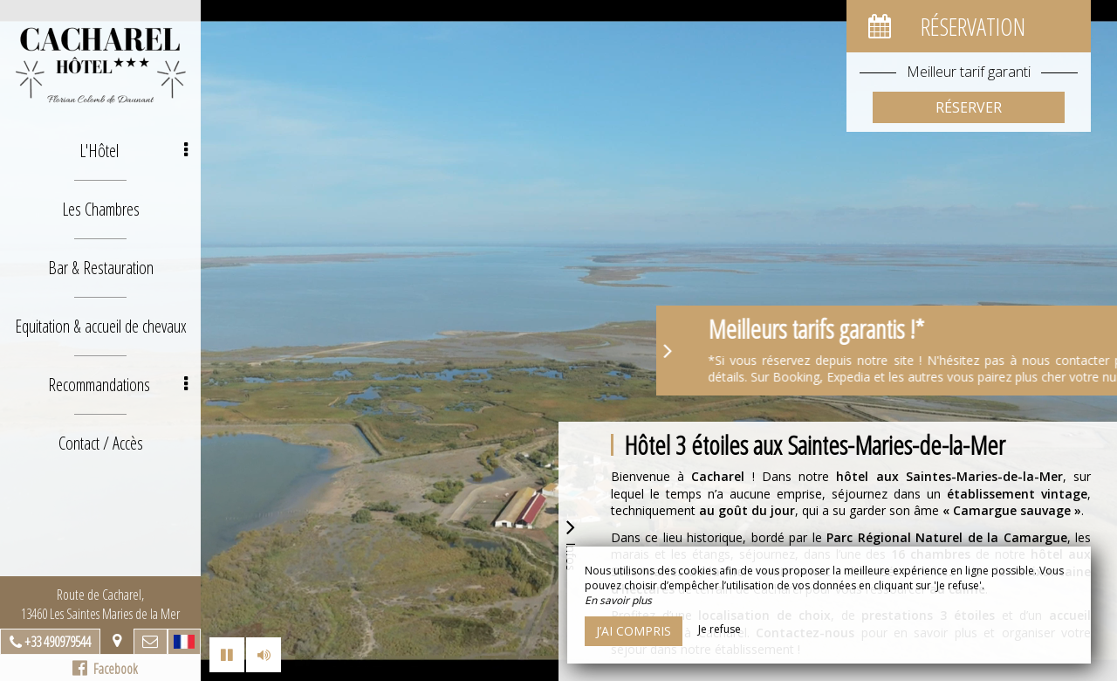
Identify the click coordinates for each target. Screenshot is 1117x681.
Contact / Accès (100, 443)
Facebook (105, 668)
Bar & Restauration (101, 267)
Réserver (968, 107)
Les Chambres (101, 209)
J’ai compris (633, 631)
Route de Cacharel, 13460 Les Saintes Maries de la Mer (100, 604)
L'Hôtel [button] (133, 150)
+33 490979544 (57, 641)
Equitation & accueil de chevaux (101, 326)
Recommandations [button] (118, 384)
